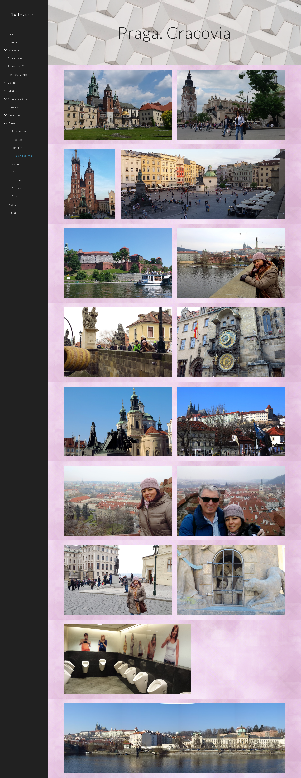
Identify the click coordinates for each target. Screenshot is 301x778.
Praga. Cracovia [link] (22, 155)
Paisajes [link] (13, 107)
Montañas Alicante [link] (20, 99)
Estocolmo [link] (19, 131)
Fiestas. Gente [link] (17, 74)
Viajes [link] (11, 123)
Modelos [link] (13, 50)
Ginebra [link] (17, 196)
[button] (296, 5)
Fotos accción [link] (17, 66)
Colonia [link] (16, 180)
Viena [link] (15, 164)
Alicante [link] (13, 90)
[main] (174, 32)
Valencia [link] (13, 82)
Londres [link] (17, 147)
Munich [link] (16, 172)
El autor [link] (13, 42)
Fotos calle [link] (15, 58)
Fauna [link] (12, 212)
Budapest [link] (18, 139)
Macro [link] (12, 204)
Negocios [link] (14, 115)
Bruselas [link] (17, 188)
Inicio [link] (11, 34)
